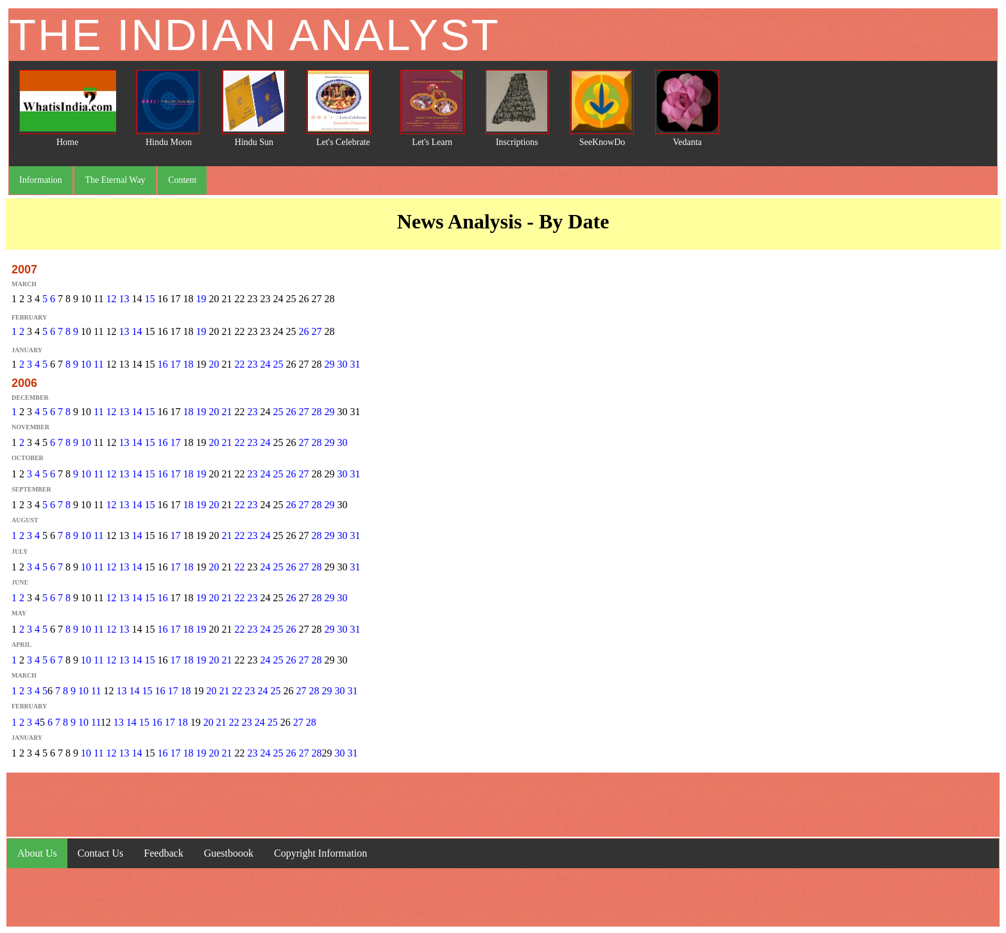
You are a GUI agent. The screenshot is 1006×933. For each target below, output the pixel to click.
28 (316, 411)
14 (137, 331)
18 (188, 364)
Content (182, 180)
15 (149, 298)
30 (342, 364)
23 (252, 364)
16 (162, 364)
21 (226, 411)
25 (278, 364)
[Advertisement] (503, 805)
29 (329, 364)
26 (303, 331)
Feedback (163, 853)
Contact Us (101, 853)
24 (265, 364)
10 (86, 364)
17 (175, 364)
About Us (37, 853)
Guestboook (228, 853)
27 (316, 331)
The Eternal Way (115, 180)
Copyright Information (320, 853)
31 (355, 364)
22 (239, 364)
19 (201, 298)
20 (214, 364)
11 (98, 364)
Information (40, 180)
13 (124, 298)
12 (111, 298)
